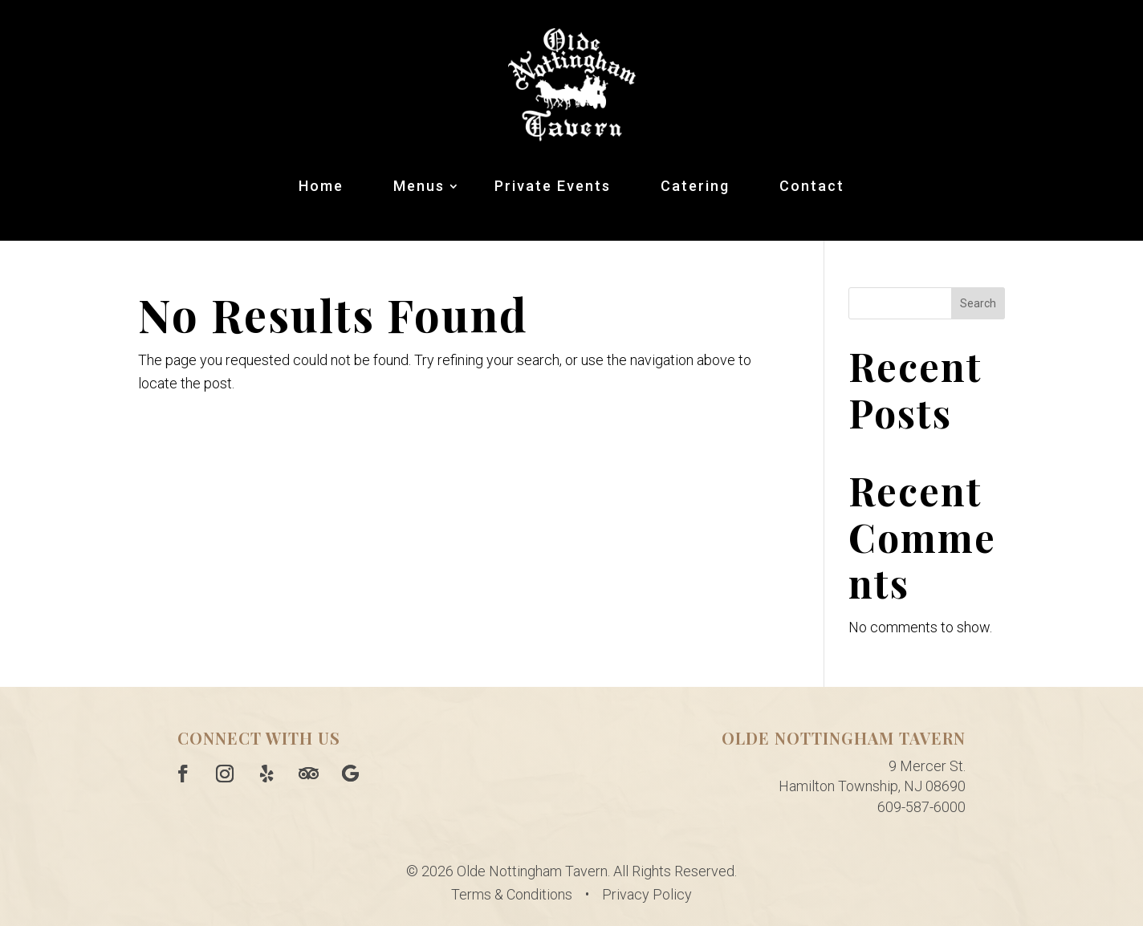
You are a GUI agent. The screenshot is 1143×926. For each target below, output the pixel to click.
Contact (811, 185)
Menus (419, 185)
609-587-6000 (921, 806)
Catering (695, 185)
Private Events (552, 185)
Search (978, 303)
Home (321, 185)
